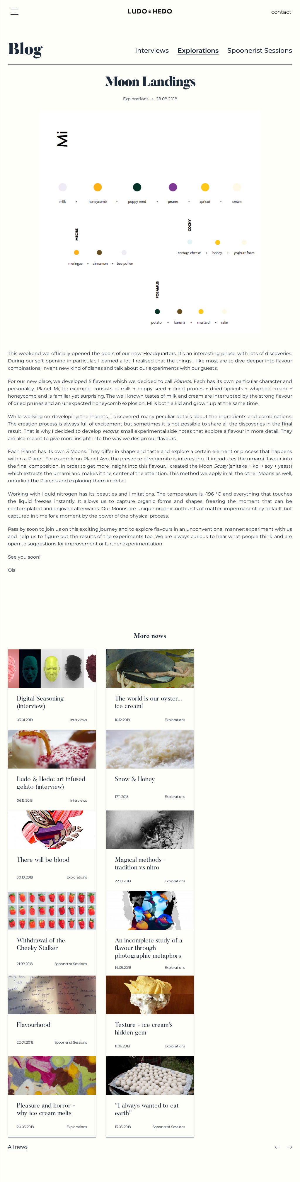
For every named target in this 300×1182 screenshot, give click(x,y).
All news (18, 1147)
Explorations (198, 51)
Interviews (152, 51)
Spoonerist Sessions (259, 51)
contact (281, 12)
